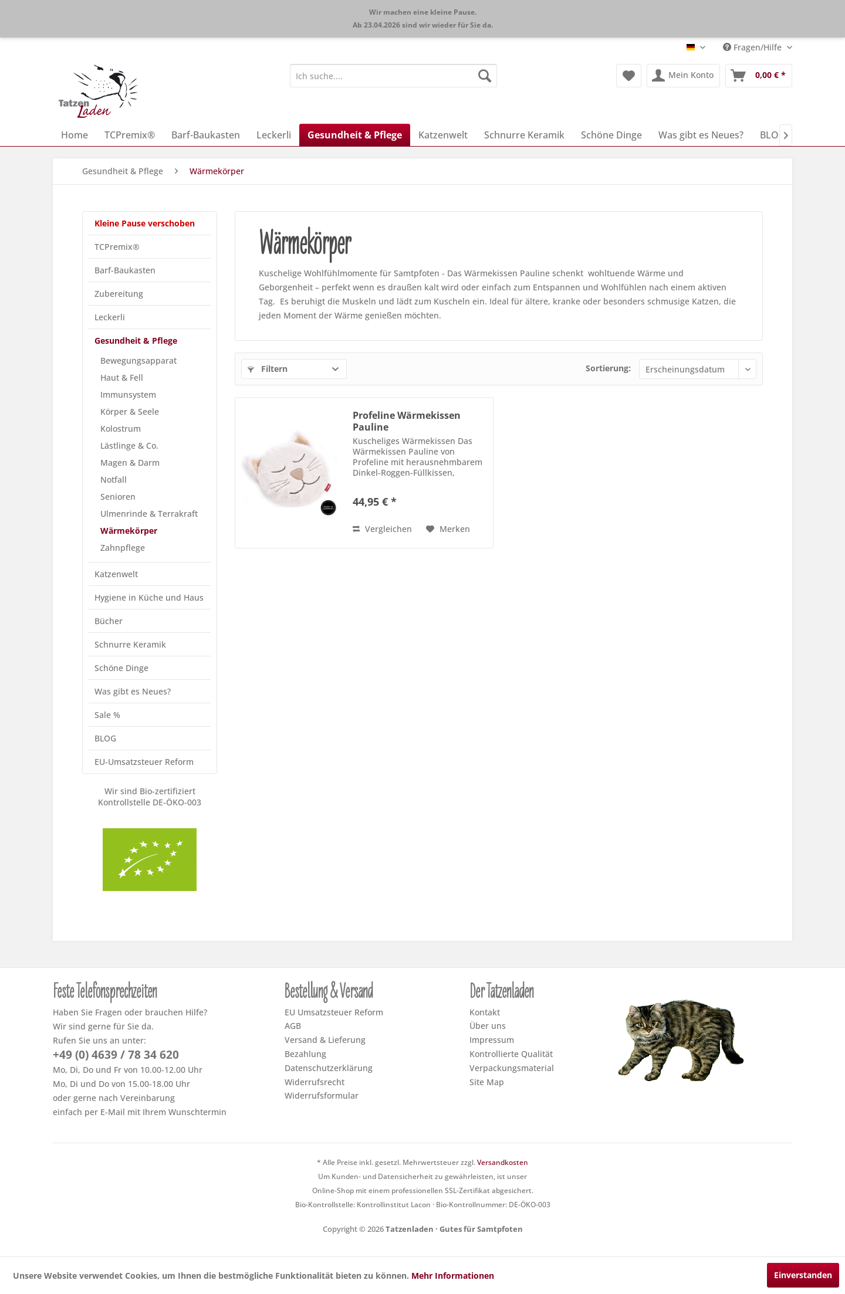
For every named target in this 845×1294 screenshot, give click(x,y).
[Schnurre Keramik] (524, 135)
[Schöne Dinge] (611, 135)
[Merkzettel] (628, 75)
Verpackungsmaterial (511, 1067)
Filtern (268, 368)
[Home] (74, 135)
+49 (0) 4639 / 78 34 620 (116, 1054)
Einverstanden (803, 1275)
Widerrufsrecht (314, 1082)
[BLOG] (773, 135)
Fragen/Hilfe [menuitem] (753, 47)
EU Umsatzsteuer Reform (334, 1012)
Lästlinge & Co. (129, 445)
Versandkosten (502, 1162)
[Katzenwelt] (443, 135)
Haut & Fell (121, 377)
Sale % (107, 714)
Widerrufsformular (322, 1095)
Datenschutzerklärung (329, 1067)
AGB (293, 1025)
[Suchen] (484, 75)
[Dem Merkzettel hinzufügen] (448, 529)
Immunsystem (128, 394)
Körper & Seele (129, 411)
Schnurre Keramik (130, 644)
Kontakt (484, 1012)
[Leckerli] (273, 135)
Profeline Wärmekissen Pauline (407, 421)
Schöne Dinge (121, 667)
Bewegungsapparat (138, 360)
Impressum (491, 1039)
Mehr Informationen (452, 1275)
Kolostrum (120, 428)
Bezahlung (305, 1053)
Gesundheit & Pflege (135, 340)
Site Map (486, 1082)
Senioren (118, 496)
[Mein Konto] (683, 75)
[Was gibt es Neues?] (701, 135)
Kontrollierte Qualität (511, 1053)
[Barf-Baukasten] (205, 135)
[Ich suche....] (393, 75)
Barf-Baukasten (125, 270)
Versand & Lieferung (325, 1039)
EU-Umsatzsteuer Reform (144, 761)
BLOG (105, 738)
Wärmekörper (128, 530)
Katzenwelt (116, 574)
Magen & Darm (130, 462)
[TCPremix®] (129, 135)
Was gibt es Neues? (132, 691)
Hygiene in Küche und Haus (149, 597)
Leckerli (109, 317)
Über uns (487, 1025)
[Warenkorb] (758, 75)
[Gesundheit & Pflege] (354, 135)
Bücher (108, 620)
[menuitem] (393, 75)
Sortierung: (608, 368)
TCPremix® (117, 246)
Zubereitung (118, 293)
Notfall (113, 479)
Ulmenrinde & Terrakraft (149, 513)
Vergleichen (382, 528)
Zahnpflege (122, 547)
